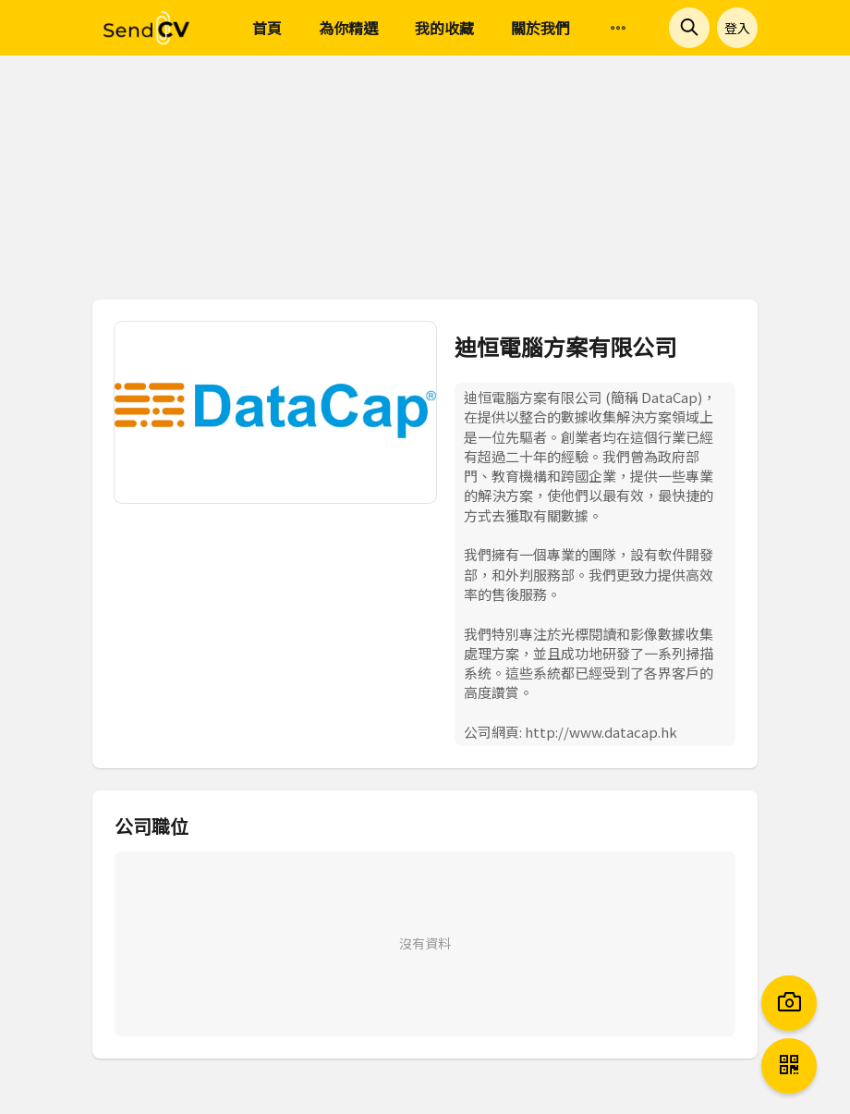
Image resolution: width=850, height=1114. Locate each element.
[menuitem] (618, 28)
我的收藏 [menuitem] (444, 28)
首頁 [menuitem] (267, 28)
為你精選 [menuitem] (348, 28)
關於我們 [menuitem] (540, 28)
